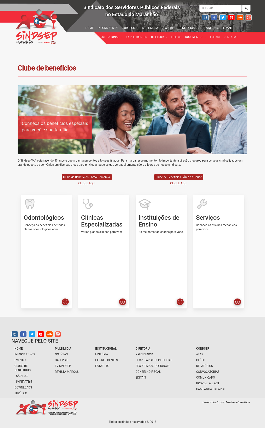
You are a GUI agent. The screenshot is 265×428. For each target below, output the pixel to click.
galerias (61, 360)
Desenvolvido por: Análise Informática (226, 402)
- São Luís (21, 376)
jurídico (20, 393)
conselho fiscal (148, 371)
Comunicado (205, 377)
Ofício (200, 360)
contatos (230, 36)
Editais (214, 36)
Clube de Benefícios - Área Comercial (87, 177)
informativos (108, 28)
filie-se (176, 36)
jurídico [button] (130, 28)
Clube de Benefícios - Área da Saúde (178, 177)
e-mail (227, 28)
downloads (210, 28)
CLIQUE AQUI (86, 183)
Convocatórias (207, 371)
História (101, 354)
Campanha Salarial (211, 389)
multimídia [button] (151, 28)
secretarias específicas (154, 360)
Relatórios (204, 366)
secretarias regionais (152, 366)
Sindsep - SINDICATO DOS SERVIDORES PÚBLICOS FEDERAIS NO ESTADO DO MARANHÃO (49, 25)
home (90, 28)
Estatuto (102, 366)
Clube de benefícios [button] (181, 28)
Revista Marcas (67, 371)
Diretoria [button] (159, 36)
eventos (20, 360)
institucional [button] (111, 36)
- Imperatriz (23, 381)
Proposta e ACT (207, 383)
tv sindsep (63, 366)
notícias (61, 354)
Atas (199, 354)
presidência (145, 354)
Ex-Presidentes (136, 36)
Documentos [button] (195, 36)
